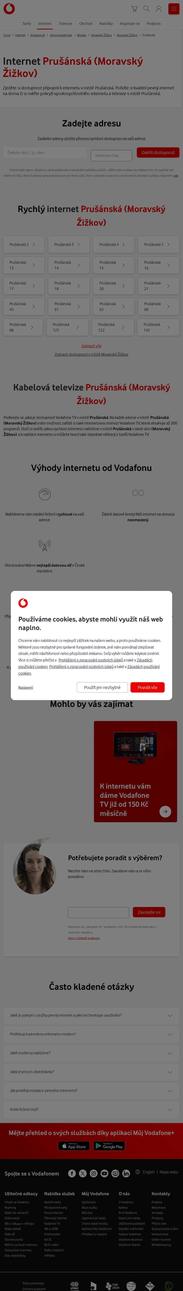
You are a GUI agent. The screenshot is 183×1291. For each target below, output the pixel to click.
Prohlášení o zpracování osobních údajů (91, 660)
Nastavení (25, 688)
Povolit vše (147, 687)
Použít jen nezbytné (102, 687)
